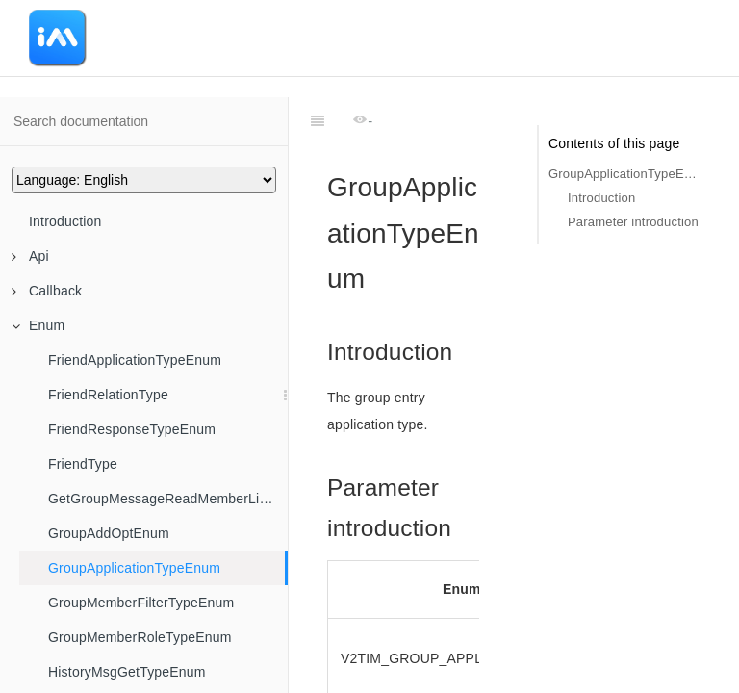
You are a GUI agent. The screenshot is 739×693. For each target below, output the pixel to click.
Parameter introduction (633, 222)
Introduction (65, 221)
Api (30, 256)
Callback (47, 290)
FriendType (82, 464)
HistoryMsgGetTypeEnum (127, 672)
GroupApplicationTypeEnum (134, 568)
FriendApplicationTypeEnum (134, 360)
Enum (38, 325)
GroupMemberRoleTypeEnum (140, 637)
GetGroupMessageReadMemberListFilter (168, 498)
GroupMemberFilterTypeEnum (141, 602)
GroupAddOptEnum (108, 533)
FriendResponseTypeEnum (132, 429)
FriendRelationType (108, 394)
